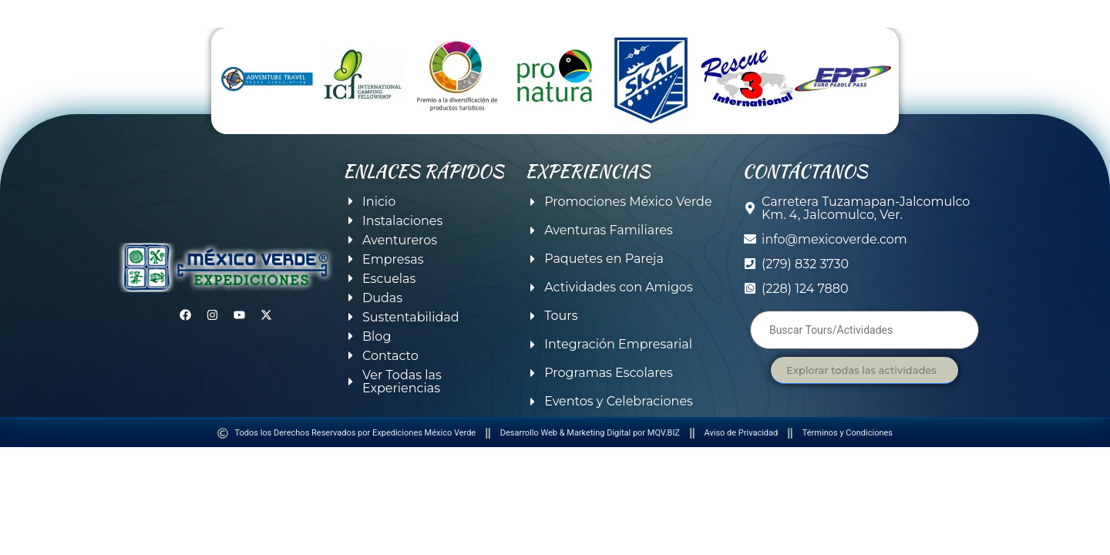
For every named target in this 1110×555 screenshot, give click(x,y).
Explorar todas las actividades (861, 370)
